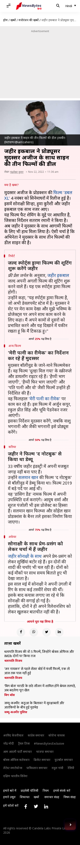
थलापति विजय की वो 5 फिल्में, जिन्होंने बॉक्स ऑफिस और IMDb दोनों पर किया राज (39, 654)
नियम (46, 790)
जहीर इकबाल (58, 275)
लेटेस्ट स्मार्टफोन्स (12, 768)
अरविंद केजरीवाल (13, 735)
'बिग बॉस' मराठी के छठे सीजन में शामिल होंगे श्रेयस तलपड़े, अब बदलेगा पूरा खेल (40, 688)
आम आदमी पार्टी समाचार (17, 752)
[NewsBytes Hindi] (29, 6)
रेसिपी (71, 768)
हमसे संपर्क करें (61, 790)
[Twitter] (46, 632)
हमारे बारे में (9, 790)
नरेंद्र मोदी (8, 743)
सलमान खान (28, 477)
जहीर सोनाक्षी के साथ (25, 556)
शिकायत (24, 797)
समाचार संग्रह (51, 797)
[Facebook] (21, 632)
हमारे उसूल (9, 797)
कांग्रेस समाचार (36, 735)
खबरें (13, 20)
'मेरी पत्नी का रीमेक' (44, 399)
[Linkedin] (59, 632)
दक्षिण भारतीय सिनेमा (15, 776)
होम (5, 20)
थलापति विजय (13, 661)
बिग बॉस (9, 695)
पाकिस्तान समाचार (36, 768)
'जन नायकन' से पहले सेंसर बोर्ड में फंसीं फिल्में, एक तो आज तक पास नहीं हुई (37, 671)
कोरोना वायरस (56, 735)
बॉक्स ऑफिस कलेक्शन (16, 760)
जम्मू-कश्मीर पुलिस (15, 712)
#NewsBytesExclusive (49, 743)
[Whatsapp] (33, 632)
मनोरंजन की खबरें (29, 20)
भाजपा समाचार (45, 752)
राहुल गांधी (57, 768)
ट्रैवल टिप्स (24, 743)
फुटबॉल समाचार (64, 760)
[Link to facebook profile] (25, 806)
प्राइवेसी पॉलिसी (29, 790)
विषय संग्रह (70, 797)
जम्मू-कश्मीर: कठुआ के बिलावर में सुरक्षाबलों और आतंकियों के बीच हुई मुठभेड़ (34, 705)
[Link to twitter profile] (36, 806)
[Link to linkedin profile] (46, 806)
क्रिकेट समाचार (42, 760)
